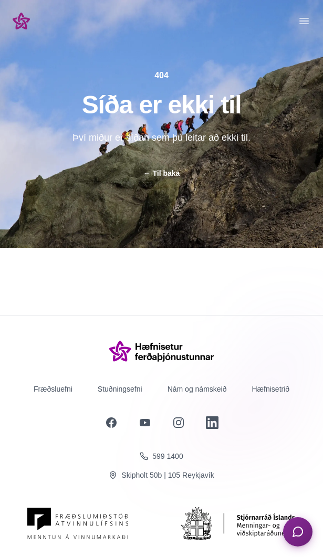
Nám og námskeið (197, 389)
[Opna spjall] (297, 532)
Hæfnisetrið (271, 389)
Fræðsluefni (53, 389)
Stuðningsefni (120, 389)
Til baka (161, 173)
